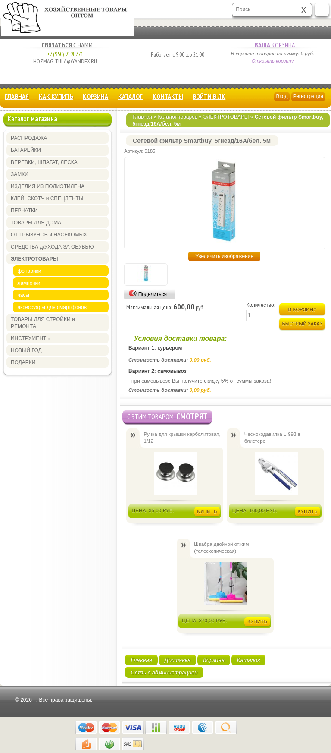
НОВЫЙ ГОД (26, 350)
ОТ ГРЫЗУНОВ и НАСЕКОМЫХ (49, 235)
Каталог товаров (177, 117)
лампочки (28, 283)
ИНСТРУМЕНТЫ (31, 338)
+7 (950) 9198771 (65, 54)
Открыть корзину (273, 60)
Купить (207, 511)
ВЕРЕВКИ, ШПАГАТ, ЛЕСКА (44, 162)
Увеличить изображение (224, 256)
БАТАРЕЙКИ (26, 150)
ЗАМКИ (19, 174)
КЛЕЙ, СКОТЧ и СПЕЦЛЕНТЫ (47, 198)
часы (23, 295)
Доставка (178, 660)
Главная (17, 96)
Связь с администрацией (164, 672)
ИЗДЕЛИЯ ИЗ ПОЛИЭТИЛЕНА (47, 186)
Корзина (272, 45)
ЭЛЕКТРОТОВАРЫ (226, 117)
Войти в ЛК (209, 96)
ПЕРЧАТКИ (24, 211)
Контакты (168, 96)
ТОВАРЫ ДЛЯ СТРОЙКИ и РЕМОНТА (43, 322)
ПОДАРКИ (23, 362)
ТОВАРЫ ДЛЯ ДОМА (36, 223)
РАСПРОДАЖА (29, 138)
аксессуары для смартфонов (52, 307)
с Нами (65, 45)
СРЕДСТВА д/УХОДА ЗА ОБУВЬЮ (52, 247)
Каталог (130, 96)
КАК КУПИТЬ (56, 96)
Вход (281, 96)
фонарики (29, 271)
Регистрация (308, 96)
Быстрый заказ (302, 323)
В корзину (302, 309)
